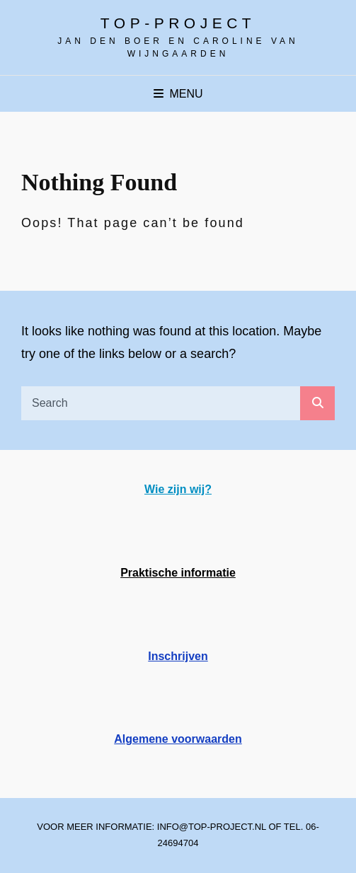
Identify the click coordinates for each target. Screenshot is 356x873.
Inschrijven (177, 656)
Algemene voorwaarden (178, 739)
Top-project (178, 23)
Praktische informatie (178, 573)
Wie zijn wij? (178, 489)
